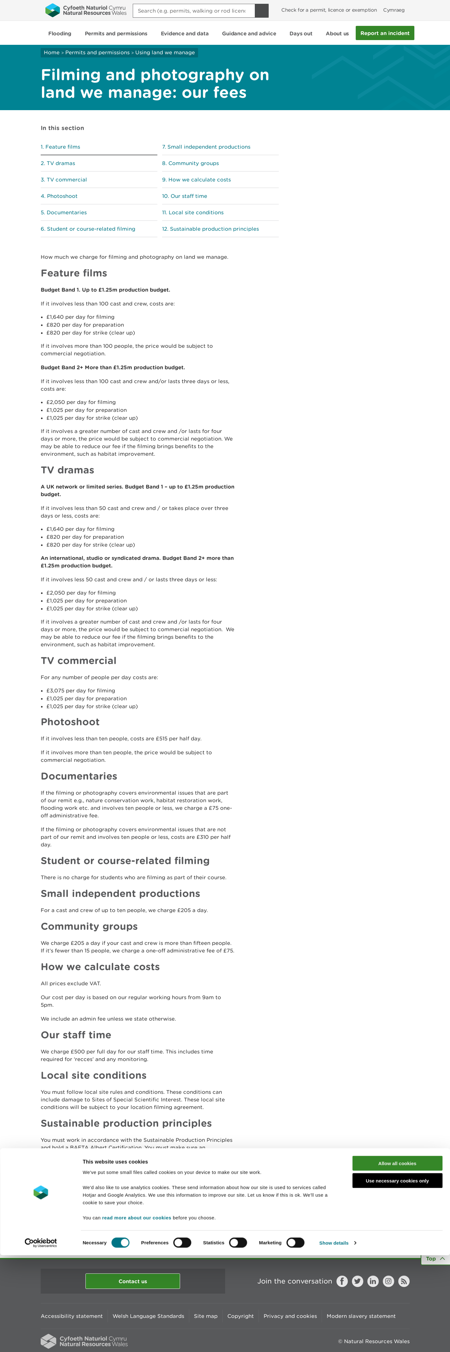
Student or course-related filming (91, 229)
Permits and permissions (97, 52)
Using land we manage (165, 52)
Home (52, 52)
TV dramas (61, 163)
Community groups (193, 163)
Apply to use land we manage (80, 1205)
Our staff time (189, 196)
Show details (334, 1339)
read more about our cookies (136, 1314)
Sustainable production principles (214, 229)
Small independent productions (208, 147)
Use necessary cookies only (397, 1277)
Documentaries (67, 212)
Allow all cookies (397, 1260)
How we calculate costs (199, 179)
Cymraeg (394, 10)
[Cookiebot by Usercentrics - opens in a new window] (40, 1339)
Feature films (62, 147)
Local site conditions (196, 212)
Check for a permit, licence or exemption (329, 10)
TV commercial (67, 179)
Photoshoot (62, 196)
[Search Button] (262, 11)
